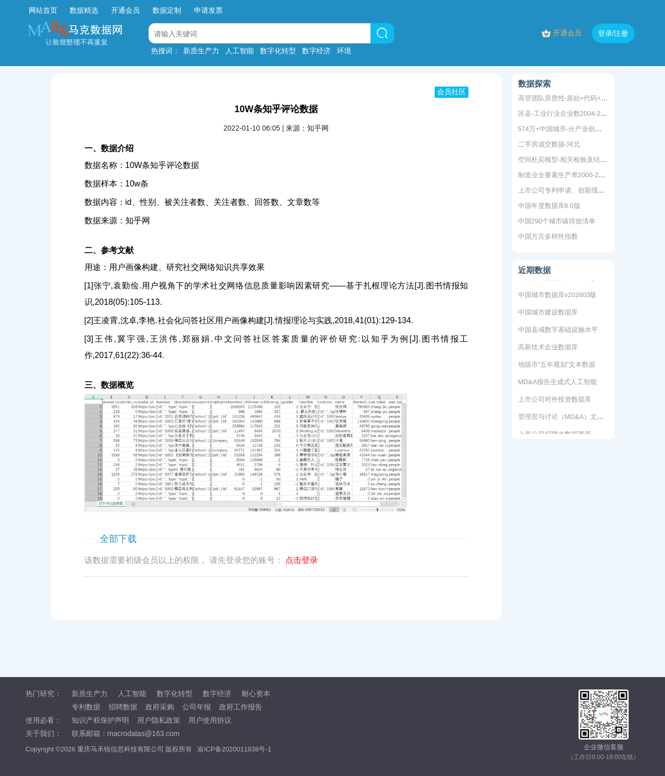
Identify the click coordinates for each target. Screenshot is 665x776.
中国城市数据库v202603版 (557, 296)
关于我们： (43, 733)
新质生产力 (201, 51)
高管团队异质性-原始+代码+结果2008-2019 (582, 98)
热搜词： (165, 51)
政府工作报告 (240, 707)
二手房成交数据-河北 (549, 144)
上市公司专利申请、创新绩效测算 (568, 190)
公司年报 (196, 707)
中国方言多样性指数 (548, 236)
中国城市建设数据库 (548, 314)
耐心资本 (256, 693)
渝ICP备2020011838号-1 (234, 749)
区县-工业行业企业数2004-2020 (565, 113)
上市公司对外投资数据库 (554, 401)
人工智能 (239, 51)
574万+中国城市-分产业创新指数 (566, 129)
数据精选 (84, 10)
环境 (344, 51)
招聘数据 (123, 707)
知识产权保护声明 (100, 720)
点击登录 (301, 560)
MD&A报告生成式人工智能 (557, 383)
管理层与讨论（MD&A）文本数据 (567, 418)
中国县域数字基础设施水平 (558, 331)
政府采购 (159, 707)
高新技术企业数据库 (548, 348)
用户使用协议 (209, 720)
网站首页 (43, 10)
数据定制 (167, 10)
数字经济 (316, 51)
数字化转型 (278, 51)
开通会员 (126, 10)
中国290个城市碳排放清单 (557, 221)
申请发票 (208, 10)
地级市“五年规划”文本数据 (557, 366)
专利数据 (86, 707)
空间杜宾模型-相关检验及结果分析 (569, 159)
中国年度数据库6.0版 (549, 205)
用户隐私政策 (158, 720)
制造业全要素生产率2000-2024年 (567, 175)
